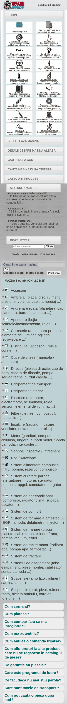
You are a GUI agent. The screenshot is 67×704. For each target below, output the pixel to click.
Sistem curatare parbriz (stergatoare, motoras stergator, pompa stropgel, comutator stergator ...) (31, 482)
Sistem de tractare (23, 556)
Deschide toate (13, 272)
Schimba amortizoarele (20, 221)
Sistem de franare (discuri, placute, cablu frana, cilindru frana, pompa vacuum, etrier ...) (29, 533)
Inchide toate (35, 272)
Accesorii (15, 290)
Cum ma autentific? (21, 633)
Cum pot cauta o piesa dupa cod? (29, 697)
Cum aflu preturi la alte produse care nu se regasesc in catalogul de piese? (33, 652)
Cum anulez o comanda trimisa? (32, 641)
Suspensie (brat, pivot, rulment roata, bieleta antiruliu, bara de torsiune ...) (31, 594)
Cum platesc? (16, 614)
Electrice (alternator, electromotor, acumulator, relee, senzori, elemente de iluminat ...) (28, 402)
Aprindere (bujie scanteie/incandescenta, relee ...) (28, 322)
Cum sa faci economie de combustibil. (27, 193)
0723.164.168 (47, 254)
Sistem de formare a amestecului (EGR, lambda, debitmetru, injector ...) (33, 520)
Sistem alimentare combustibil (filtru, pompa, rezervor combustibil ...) (32, 467)
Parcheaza (54, 273)
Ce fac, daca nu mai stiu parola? (32, 680)
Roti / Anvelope (20, 458)
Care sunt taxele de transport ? (31, 688)
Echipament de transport (28, 384)
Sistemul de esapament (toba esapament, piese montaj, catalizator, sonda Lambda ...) (32, 567)
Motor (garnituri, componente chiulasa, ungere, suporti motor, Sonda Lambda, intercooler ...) (33, 440)
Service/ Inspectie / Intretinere (32, 451)
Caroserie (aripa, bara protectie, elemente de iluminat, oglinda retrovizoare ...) (32, 335)
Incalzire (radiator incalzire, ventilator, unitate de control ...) (28, 426)
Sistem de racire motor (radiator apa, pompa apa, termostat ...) (32, 547)
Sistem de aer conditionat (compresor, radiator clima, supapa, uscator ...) (30, 500)
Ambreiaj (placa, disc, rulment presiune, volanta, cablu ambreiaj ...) (31, 299)
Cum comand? (17, 606)
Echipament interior (24, 391)
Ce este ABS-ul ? (16, 208)
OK (6, 269)
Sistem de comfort (23, 511)
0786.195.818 (30, 254)
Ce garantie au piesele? (25, 665)
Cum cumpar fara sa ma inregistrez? (25, 623)
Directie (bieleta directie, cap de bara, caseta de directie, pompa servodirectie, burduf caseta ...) (32, 372)
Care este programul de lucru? (31, 672)
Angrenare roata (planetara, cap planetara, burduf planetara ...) (32, 310)
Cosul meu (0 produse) (49, 5)
